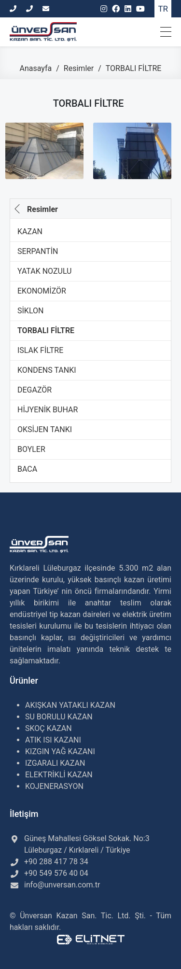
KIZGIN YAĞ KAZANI (60, 751)
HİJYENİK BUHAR (47, 409)
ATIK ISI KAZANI (53, 739)
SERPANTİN (37, 251)
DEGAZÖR (34, 389)
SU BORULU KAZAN (59, 716)
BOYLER (31, 449)
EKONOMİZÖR (41, 290)
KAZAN (29, 231)
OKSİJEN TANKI (44, 429)
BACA (27, 469)
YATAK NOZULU (44, 271)
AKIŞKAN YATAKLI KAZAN (70, 705)
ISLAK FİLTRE (40, 350)
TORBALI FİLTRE (45, 330)
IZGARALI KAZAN (55, 763)
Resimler (80, 68)
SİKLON (30, 310)
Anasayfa (37, 68)
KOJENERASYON (54, 786)
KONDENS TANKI (46, 370)
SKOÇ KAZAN (48, 728)
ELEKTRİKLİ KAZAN (59, 774)
